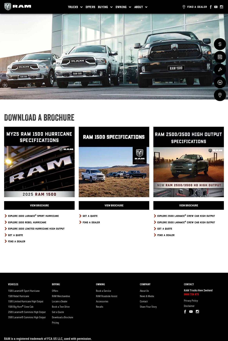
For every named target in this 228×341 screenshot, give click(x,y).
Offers (90, 7)
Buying (105, 7)
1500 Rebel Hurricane (18, 296)
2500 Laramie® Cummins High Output (27, 312)
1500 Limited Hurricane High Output (25, 301)
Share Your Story (148, 306)
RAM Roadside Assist (106, 296)
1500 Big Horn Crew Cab (20, 306)
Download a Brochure (62, 317)
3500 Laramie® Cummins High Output (27, 317)
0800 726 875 (191, 294)
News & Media (147, 296)
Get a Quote (58, 312)
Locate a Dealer (59, 301)
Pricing (55, 322)
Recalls (99, 306)
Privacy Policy (191, 300)
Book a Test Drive (61, 306)
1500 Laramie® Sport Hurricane (24, 290)
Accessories (102, 301)
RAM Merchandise (61, 296)
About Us (144, 290)
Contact (144, 301)
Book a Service (103, 290)
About (141, 7)
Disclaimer (189, 306)
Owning (123, 7)
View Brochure (39, 205)
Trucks (75, 7)
